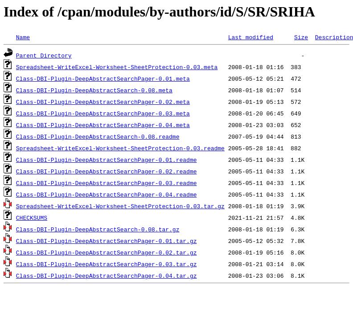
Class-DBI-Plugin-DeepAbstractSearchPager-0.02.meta (103, 102)
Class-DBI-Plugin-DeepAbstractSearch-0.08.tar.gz (98, 229)
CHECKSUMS (31, 218)
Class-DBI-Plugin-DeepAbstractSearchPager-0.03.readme (106, 183)
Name (23, 37)
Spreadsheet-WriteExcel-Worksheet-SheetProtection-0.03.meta (117, 67)
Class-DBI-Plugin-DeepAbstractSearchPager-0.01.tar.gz (106, 241)
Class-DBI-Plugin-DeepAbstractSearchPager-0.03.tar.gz (106, 264)
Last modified (250, 37)
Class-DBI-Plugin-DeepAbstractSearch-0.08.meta (94, 90)
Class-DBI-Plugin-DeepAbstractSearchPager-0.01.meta (103, 78)
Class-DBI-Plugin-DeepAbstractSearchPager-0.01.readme (106, 160)
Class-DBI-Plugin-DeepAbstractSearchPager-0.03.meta (103, 113)
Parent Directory (44, 55)
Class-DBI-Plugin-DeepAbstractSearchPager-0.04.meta (103, 125)
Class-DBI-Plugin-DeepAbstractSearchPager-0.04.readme (106, 194)
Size (301, 37)
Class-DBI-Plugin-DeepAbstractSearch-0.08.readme (98, 136)
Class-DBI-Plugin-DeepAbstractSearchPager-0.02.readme (106, 171)
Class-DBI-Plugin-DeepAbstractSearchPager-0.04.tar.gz (106, 276)
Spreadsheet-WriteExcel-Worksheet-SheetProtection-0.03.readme (120, 148)
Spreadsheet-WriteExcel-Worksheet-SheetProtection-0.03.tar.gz (120, 206)
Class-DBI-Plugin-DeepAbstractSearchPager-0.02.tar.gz (106, 252)
